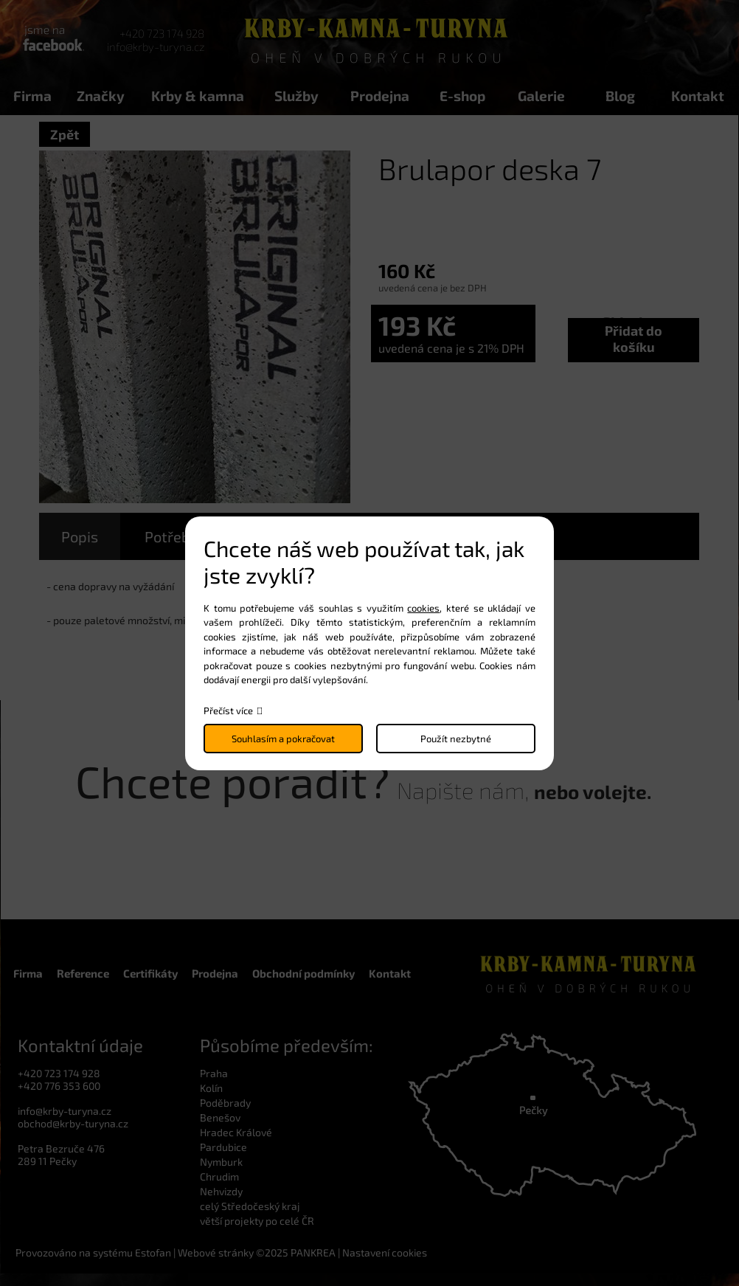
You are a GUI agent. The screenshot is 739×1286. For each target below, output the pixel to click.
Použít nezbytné (455, 738)
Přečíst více (228, 710)
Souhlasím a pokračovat (283, 738)
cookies (423, 608)
